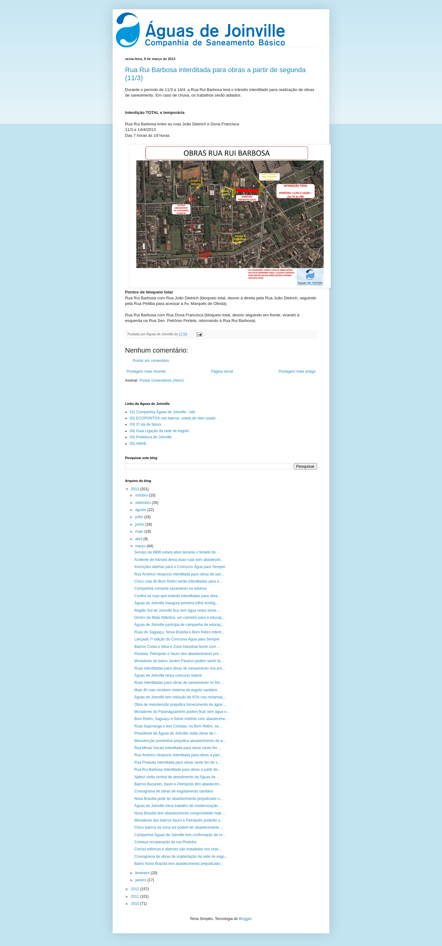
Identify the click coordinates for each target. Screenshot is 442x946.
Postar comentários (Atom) (162, 380)
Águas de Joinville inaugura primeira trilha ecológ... (176, 603)
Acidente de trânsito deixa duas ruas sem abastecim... (178, 560)
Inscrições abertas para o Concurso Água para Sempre (179, 567)
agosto (141, 510)
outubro (142, 495)
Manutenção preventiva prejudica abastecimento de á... (180, 741)
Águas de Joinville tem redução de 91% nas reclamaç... (180, 697)
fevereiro (143, 873)
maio (139, 531)
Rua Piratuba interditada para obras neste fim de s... (177, 762)
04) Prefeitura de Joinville (150, 437)
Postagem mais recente (146, 371)
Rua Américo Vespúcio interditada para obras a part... (178, 755)
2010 (135, 903)
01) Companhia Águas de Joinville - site (162, 412)
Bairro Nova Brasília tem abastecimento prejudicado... (178, 863)
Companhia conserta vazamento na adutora (170, 588)
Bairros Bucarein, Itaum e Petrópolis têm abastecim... (178, 784)
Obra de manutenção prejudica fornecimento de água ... (180, 704)
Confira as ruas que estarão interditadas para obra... (177, 596)
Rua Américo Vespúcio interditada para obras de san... (179, 574)
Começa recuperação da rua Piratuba (165, 842)
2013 (135, 489)
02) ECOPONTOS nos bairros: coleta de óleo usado (172, 418)
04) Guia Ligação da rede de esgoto (159, 431)
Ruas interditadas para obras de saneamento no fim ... (179, 682)
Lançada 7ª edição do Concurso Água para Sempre (176, 639)
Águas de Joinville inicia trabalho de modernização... (177, 806)
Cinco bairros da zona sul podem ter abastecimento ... (178, 827)
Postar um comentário (151, 360)
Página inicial (222, 371)
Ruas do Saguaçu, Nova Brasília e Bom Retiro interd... (179, 632)
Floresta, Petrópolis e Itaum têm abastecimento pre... (178, 654)
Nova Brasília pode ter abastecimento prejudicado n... (178, 798)
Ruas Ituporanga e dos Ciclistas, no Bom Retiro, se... (178, 726)
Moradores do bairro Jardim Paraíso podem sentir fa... (178, 661)
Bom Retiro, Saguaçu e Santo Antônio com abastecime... (181, 719)
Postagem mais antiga (297, 371)
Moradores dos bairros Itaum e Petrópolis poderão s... (178, 820)
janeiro (141, 880)
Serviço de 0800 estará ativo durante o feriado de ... (177, 552)
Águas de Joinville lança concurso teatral (168, 675)
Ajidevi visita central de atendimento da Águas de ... (177, 777)
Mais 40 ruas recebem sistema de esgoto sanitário (175, 690)
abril (139, 539)
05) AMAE (138, 443)
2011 (135, 896)
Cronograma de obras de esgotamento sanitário (173, 791)
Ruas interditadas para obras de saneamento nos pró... (179, 668)
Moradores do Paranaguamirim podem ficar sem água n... (181, 712)
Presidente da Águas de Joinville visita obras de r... (176, 733)
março (141, 546)
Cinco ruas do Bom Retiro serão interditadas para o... (178, 581)
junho (140, 524)
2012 (135, 889)
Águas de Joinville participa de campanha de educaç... (179, 625)
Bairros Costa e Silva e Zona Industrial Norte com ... (177, 646)
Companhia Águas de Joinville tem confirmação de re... (179, 835)
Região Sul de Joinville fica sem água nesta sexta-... (177, 610)
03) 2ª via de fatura (145, 424)
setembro (143, 503)
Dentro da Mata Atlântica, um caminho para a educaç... (179, 617)
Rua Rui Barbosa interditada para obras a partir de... (177, 769)
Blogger (245, 919)
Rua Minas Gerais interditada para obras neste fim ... (177, 748)
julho (139, 517)
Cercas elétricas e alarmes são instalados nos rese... (177, 849)
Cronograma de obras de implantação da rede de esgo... (181, 856)
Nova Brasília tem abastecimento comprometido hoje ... (180, 813)
